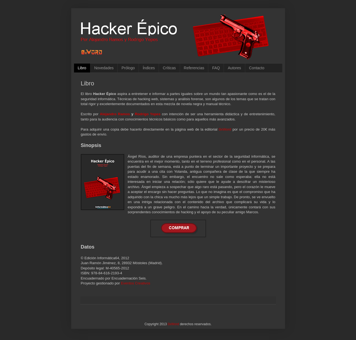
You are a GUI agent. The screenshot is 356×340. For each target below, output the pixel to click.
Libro (82, 68)
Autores (234, 68)
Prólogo (128, 68)
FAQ (216, 68)
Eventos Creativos (135, 283)
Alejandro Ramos (115, 114)
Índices (149, 68)
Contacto (256, 68)
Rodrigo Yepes (148, 114)
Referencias (194, 68)
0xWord (225, 129)
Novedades (104, 68)
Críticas (169, 68)
